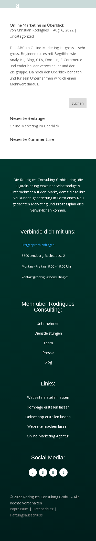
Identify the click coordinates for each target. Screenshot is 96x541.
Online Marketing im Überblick (37, 25)
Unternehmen (48, 323)
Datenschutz (43, 508)
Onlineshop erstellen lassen (48, 416)
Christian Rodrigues (33, 30)
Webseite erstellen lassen (48, 397)
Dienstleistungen (48, 333)
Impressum (19, 508)
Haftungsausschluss (26, 515)
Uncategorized (22, 36)
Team (48, 342)
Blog (48, 362)
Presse (48, 352)
